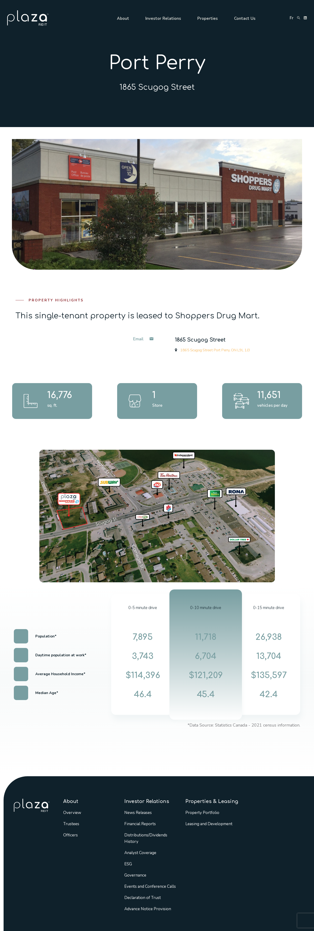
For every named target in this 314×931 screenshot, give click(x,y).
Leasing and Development (208, 824)
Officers (70, 835)
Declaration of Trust (142, 897)
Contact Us (245, 18)
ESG (128, 864)
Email (143, 339)
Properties (207, 18)
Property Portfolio (202, 812)
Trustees (71, 824)
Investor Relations (163, 18)
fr (291, 18)
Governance (135, 875)
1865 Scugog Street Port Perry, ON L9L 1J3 (212, 350)
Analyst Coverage (140, 853)
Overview (72, 812)
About (123, 18)
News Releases (138, 812)
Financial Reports (140, 824)
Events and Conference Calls (150, 886)
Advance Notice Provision (147, 909)
